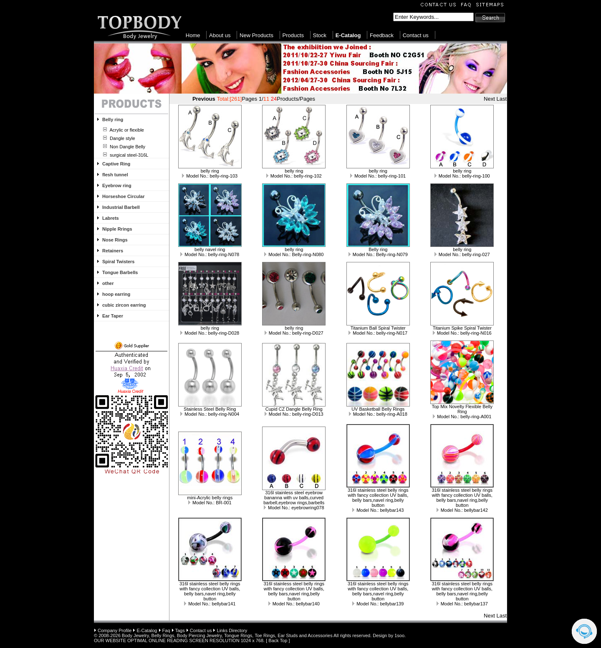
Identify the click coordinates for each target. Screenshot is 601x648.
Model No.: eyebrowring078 (294, 507)
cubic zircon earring (124, 304)
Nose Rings (115, 239)
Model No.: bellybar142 (462, 510)
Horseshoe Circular (123, 196)
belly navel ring (209, 249)
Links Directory (232, 630)
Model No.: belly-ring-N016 (462, 332)
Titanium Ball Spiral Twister (378, 327)
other (108, 283)
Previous (203, 99)
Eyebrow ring (116, 185)
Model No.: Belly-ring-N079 (378, 254)
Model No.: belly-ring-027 (462, 254)
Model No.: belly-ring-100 (462, 175)
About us (219, 35)
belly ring (210, 170)
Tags (179, 630)
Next (489, 99)
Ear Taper (112, 315)
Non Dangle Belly (127, 146)
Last (501, 99)
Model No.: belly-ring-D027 (294, 332)
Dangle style (122, 138)
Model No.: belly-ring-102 (294, 175)
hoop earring (116, 294)
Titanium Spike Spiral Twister (462, 327)
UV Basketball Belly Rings (377, 409)
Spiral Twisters (118, 261)
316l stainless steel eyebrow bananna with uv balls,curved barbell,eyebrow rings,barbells (293, 497)
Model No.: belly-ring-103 (209, 175)
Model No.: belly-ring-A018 (378, 414)
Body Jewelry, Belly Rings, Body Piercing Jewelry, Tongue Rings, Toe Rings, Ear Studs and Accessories (227, 635)
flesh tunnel (115, 174)
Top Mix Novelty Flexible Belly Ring (462, 409)
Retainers (112, 250)
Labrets (110, 218)
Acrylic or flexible (126, 129)
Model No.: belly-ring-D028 (209, 332)
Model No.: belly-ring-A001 (462, 416)
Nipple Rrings (117, 228)
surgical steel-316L (128, 155)
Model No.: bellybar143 (378, 510)
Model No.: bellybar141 (209, 603)
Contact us (416, 35)
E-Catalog (147, 630)
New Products (256, 35)
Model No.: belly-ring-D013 (294, 414)
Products (293, 35)
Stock (320, 35)
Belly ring (112, 119)
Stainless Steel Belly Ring (210, 409)
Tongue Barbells (120, 272)
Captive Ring (116, 163)
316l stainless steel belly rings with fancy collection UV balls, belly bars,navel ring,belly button (378, 498)
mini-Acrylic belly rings (209, 497)
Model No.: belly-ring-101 (378, 175)
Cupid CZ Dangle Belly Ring (294, 409)
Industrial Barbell (121, 207)
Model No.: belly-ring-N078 (209, 254)
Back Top (277, 640)
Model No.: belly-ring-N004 (209, 414)
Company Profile (114, 630)
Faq (166, 630)
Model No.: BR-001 (210, 502)
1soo (399, 635)
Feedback (382, 35)
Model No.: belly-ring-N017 (377, 332)
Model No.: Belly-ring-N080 (293, 254)
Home (193, 35)
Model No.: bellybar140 (294, 603)
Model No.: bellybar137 (462, 603)
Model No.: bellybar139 (378, 603)
